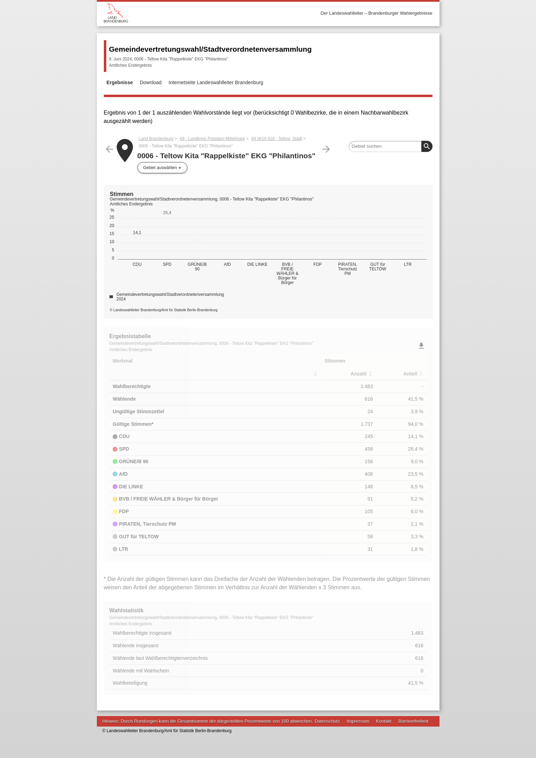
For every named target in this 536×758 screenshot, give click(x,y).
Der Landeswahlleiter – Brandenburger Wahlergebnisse (377, 13)
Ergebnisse (120, 82)
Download (151, 82)
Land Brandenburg (156, 138)
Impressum (358, 721)
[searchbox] (391, 146)
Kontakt (384, 721)
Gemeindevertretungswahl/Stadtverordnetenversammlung (210, 49)
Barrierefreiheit (413, 721)
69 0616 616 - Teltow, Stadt (276, 138)
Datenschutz (327, 721)
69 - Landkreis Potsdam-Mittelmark (212, 138)
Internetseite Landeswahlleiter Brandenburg (216, 82)
